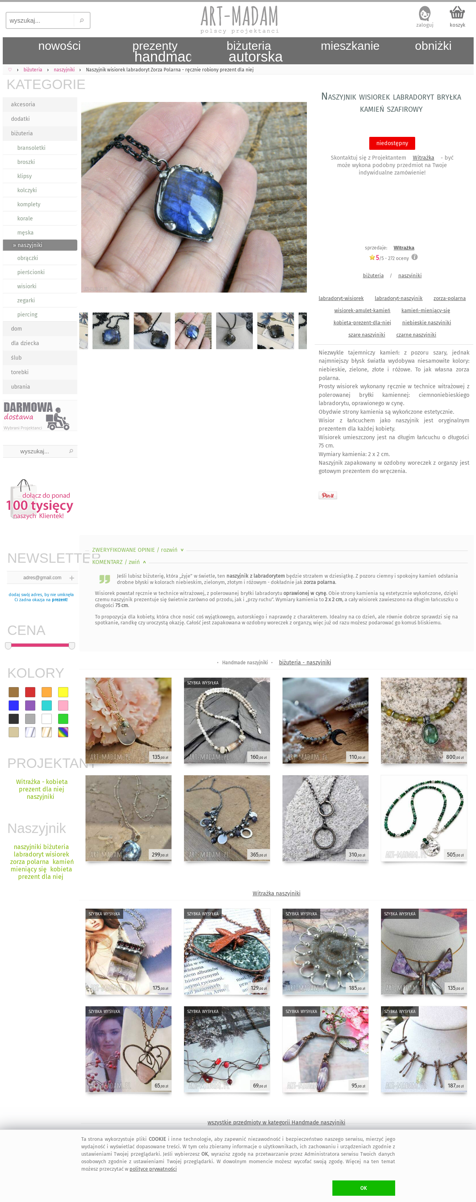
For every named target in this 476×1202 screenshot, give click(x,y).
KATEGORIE (42, 84)
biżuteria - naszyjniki (305, 662)
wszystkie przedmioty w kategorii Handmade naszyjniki (276, 1122)
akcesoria (23, 104)
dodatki (20, 119)
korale (25, 218)
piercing (27, 314)
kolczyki (27, 190)
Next (294, 199)
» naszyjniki (27, 245)
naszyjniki (410, 275)
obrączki (27, 258)
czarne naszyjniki (416, 335)
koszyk (457, 25)
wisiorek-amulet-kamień (362, 310)
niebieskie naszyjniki (426, 323)
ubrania (20, 387)
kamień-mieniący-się (425, 310)
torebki (20, 372)
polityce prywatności (153, 1169)
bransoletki (31, 148)
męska (25, 232)
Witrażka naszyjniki (277, 893)
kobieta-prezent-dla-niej (362, 323)
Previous (92, 199)
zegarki (26, 300)
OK (363, 1188)
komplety (28, 204)
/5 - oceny (389, 258)
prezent (59, 599)
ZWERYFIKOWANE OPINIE (138, 550)
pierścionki (31, 272)
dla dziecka (25, 343)
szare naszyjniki (366, 335)
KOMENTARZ (120, 562)
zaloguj (425, 25)
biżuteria (22, 133)
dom (16, 329)
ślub (16, 358)
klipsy (24, 176)
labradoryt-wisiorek (341, 298)
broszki (26, 162)
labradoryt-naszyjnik (399, 298)
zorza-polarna (450, 298)
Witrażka (423, 158)
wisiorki (26, 286)
